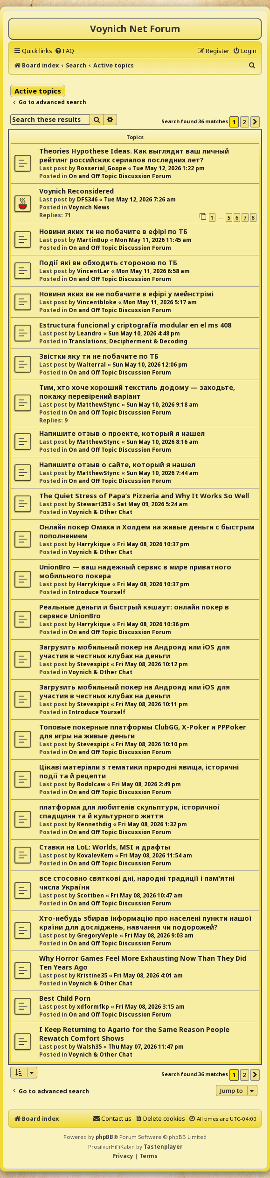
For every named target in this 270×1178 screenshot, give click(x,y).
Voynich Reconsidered (76, 191)
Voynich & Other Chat (100, 512)
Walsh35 (89, 1047)
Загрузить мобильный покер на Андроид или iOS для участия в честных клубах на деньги (134, 651)
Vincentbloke (97, 302)
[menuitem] (64, 50)
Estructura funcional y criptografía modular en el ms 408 (135, 325)
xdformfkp (93, 1007)
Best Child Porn (64, 998)
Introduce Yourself (97, 592)
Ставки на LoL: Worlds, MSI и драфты (104, 847)
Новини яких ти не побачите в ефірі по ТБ (113, 231)
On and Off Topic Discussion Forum (120, 176)
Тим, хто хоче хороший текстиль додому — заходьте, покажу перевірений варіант (137, 392)
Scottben (90, 895)
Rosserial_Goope (101, 168)
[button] (255, 121)
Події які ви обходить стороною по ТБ (108, 262)
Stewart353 (94, 504)
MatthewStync (98, 404)
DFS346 (87, 199)
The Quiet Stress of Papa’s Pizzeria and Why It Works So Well (144, 495)
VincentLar (93, 271)
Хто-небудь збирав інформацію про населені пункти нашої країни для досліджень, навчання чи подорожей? (145, 922)
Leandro (89, 333)
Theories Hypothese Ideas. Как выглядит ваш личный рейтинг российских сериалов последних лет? (134, 155)
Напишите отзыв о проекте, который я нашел (122, 433)
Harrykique (94, 544)
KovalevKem (95, 855)
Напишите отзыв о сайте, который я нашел (117, 464)
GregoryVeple (97, 935)
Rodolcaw (91, 784)
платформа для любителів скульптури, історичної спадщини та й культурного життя (129, 811)
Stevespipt (93, 664)
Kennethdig (94, 824)
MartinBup (92, 240)
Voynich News (89, 207)
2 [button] (244, 122)
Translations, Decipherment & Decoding (128, 341)
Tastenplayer (163, 1146)
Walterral (91, 364)
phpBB (104, 1136)
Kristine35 (92, 975)
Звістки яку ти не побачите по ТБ (99, 356)
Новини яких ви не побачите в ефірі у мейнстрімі (126, 293)
